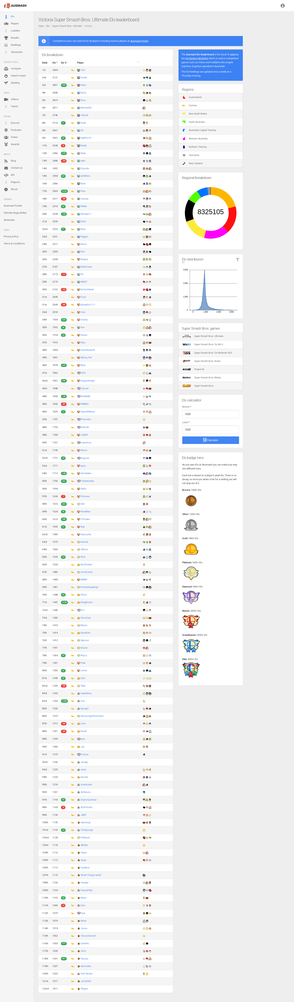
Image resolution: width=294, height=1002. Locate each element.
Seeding (12, 83)
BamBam (85, 633)
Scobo (84, 77)
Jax (82, 746)
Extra (83, 221)
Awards (11, 144)
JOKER (84, 435)
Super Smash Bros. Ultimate (67, 26)
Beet (83, 183)
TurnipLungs (87, 830)
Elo (9, 16)
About (11, 189)
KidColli (85, 427)
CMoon (84, 549)
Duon (83, 297)
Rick (83, 557)
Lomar (84, 670)
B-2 (83, 610)
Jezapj (84, 762)
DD (82, 130)
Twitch (11, 106)
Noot (83, 229)
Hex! (83, 905)
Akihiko (84, 845)
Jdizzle (84, 115)
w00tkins (85, 176)
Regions (12, 182)
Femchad (85, 618)
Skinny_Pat (86, 357)
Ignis (83, 466)
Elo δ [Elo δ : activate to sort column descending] (63, 62)
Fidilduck (85, 837)
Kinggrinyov (87, 602)
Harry (83, 85)
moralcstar (86, 784)
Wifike (84, 206)
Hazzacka (86, 534)
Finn (83, 251)
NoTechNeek (87, 289)
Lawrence (86, 442)
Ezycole (85, 168)
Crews (11, 137)
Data (41, 26)
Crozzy (84, 754)
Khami (84, 450)
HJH (83, 701)
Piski (83, 663)
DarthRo (85, 943)
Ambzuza (86, 792)
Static (84, 488)
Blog (10, 161)
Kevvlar (84, 777)
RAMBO (85, 404)
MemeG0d (86, 107)
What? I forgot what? (91, 875)
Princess (85, 496)
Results (11, 38)
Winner (186, 407)
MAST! (84, 282)
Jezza (84, 928)
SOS (83, 373)
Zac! (83, 70)
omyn (83, 769)
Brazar (84, 648)
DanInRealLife (88, 350)
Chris (83, 951)
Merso (84, 625)
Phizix (84, 594)
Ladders (12, 31)
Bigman (85, 458)
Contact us (13, 168)
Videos (11, 99)
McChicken (86, 564)
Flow (83, 191)
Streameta (9, 220)
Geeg (83, 860)
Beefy (84, 145)
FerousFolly (86, 890)
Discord (11, 123)
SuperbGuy (86, 693)
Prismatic (86, 419)
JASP (83, 815)
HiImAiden (86, 473)
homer (84, 335)
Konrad (84, 542)
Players (11, 23)
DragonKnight (88, 380)
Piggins (84, 236)
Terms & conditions (14, 243)
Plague (84, 988)
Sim (83, 739)
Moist (83, 921)
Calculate (210, 440)
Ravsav (84, 958)
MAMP (84, 579)
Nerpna (84, 259)
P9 (82, 274)
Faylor (84, 852)
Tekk (83, 686)
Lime (83, 723)
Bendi (84, 731)
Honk (83, 123)
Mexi (83, 365)
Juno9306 (86, 981)
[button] (282, 5)
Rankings (12, 45)
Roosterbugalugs (89, 587)
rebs (83, 160)
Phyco (84, 655)
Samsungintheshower (92, 716)
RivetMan (85, 511)
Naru (83, 342)
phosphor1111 (88, 304)
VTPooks (85, 519)
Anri (83, 504)
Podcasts (12, 130)
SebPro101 (86, 138)
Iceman (84, 199)
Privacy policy (11, 236)
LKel (83, 678)
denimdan (86, 966)
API (9, 175)
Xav (83, 327)
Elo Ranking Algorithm (196, 58)
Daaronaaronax (89, 799)
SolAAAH (85, 396)
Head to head (15, 76)
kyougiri (85, 708)
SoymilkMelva (88, 411)
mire (83, 312)
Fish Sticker (87, 973)
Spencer (85, 640)
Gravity (84, 319)
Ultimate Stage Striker (15, 212)
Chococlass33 (88, 936)
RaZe (83, 92)
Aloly (83, 153)
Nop (83, 526)
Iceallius (85, 867)
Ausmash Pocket (13, 205)
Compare (12, 68)
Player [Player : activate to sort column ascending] (80, 62)
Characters (13, 52)
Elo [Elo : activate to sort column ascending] (54, 62)
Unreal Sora (87, 572)
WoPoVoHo (86, 807)
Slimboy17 (86, 214)
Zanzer (85, 388)
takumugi (85, 822)
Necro (84, 244)
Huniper (84, 882)
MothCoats (86, 267)
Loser (186, 422)
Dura (83, 100)
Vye (83, 913)
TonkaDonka (87, 481)
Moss (83, 897)
